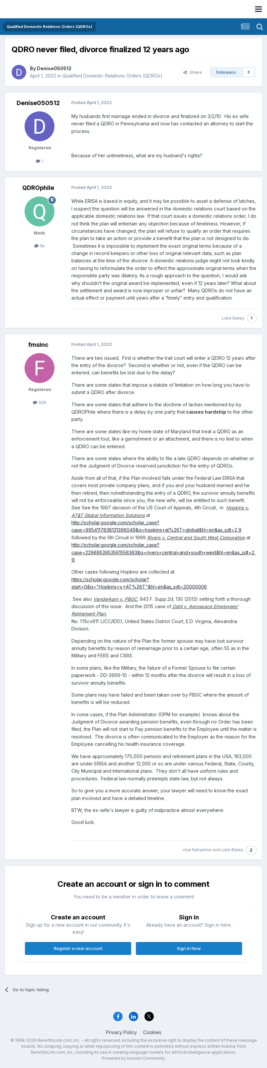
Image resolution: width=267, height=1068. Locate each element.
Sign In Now (189, 948)
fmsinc (38, 344)
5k (39, 245)
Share (192, 72)
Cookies (152, 1032)
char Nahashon (197, 849)
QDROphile (38, 187)
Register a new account (78, 948)
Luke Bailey (233, 318)
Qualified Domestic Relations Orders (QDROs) (112, 75)
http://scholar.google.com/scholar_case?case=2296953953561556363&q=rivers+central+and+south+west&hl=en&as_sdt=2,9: (163, 552)
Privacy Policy (121, 1032)
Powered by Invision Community (133, 1058)
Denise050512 (54, 68)
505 (39, 402)
